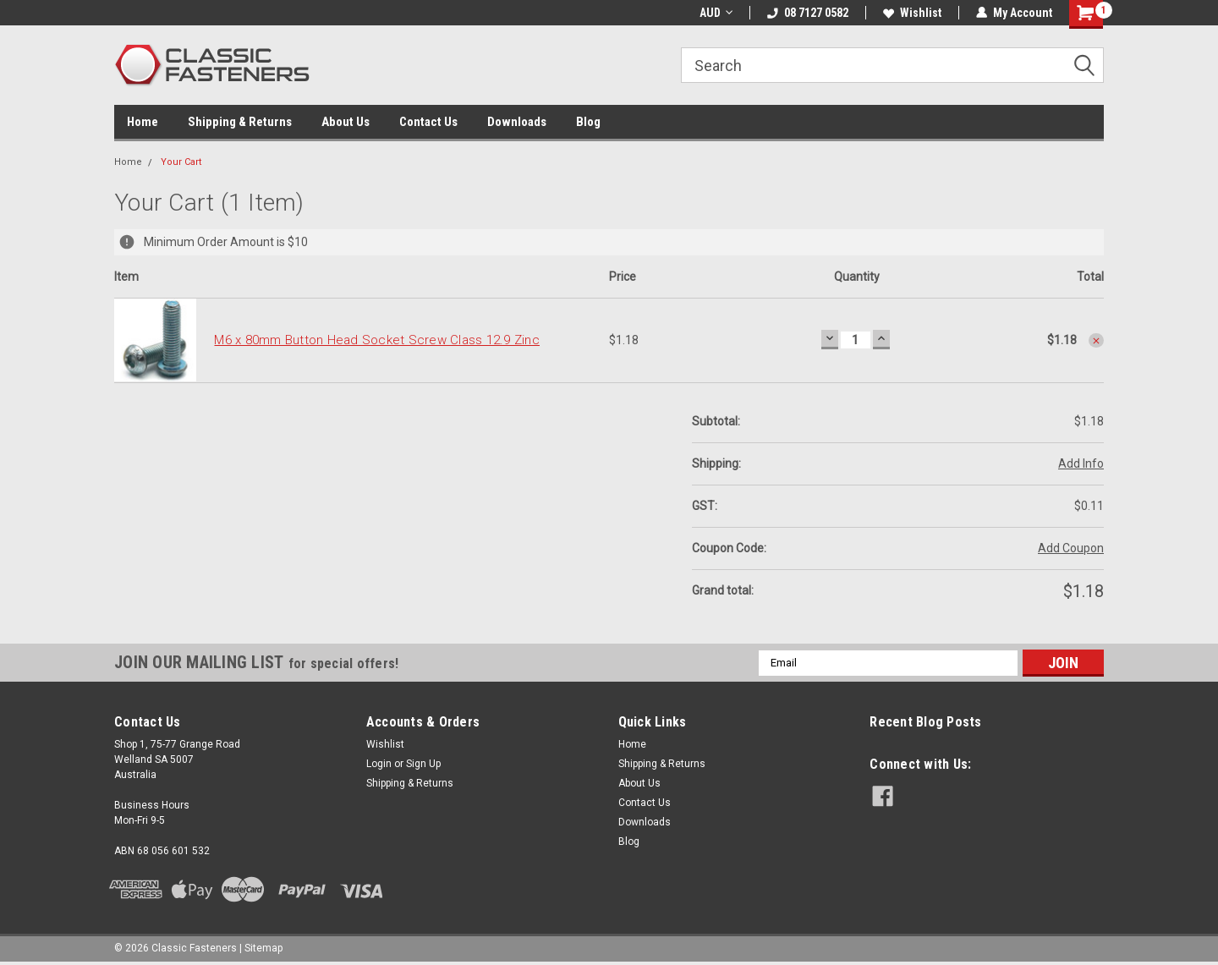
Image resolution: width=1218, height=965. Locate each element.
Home (142, 121)
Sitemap (263, 948)
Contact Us (428, 121)
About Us (345, 121)
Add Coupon (1071, 548)
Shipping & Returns (240, 121)
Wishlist (912, 12)
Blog (588, 121)
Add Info (1081, 463)
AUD (716, 12)
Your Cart (181, 161)
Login (379, 764)
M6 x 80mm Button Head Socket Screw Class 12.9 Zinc (377, 340)
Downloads (516, 121)
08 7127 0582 (807, 12)
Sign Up (423, 764)
